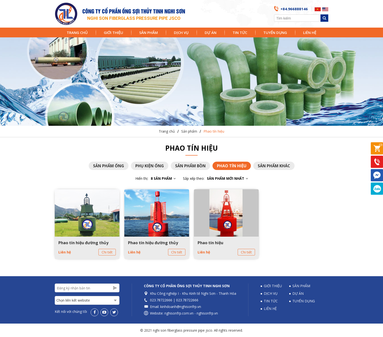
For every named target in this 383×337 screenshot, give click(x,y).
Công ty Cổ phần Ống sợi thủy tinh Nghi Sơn (187, 286)
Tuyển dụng (275, 32)
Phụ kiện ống (149, 165)
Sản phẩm (148, 32)
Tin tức (240, 32)
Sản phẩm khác (274, 165)
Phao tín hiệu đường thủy (83, 242)
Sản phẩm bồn (190, 165)
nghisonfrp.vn (207, 313)
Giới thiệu (113, 32)
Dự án (210, 32)
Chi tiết (107, 252)
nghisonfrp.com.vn (178, 313)
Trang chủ (77, 32)
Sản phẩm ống (108, 165)
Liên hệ (309, 32)
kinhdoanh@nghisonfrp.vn (180, 306)
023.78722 (158, 300)
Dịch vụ (181, 32)
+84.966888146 (294, 8)
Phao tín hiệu (213, 131)
